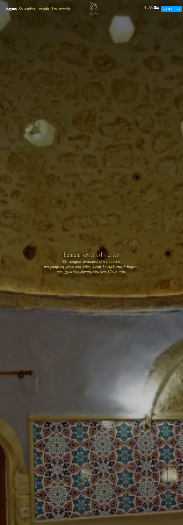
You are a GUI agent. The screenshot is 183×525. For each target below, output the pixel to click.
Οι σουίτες (27, 9)
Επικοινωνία (60, 9)
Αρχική (11, 9)
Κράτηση (171, 8)
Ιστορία (43, 9)
